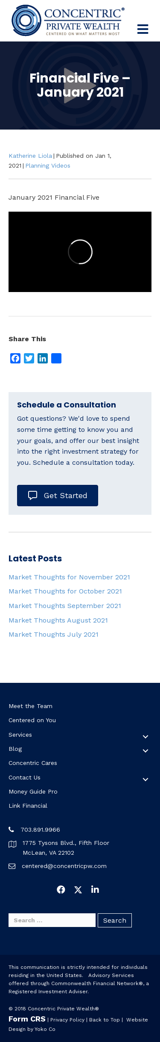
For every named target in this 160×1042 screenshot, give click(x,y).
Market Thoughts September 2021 (65, 606)
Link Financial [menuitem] (28, 805)
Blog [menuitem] (15, 748)
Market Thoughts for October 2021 (65, 591)
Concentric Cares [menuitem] (33, 762)
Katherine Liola (30, 155)
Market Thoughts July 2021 (54, 634)
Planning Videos (47, 165)
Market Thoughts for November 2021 (69, 577)
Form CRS (27, 1018)
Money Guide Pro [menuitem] (33, 791)
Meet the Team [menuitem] (30, 706)
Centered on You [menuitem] (32, 720)
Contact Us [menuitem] (25, 777)
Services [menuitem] (20, 734)
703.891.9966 (40, 829)
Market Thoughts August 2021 (58, 620)
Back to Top (104, 1020)
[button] (145, 737)
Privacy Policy (67, 1020)
